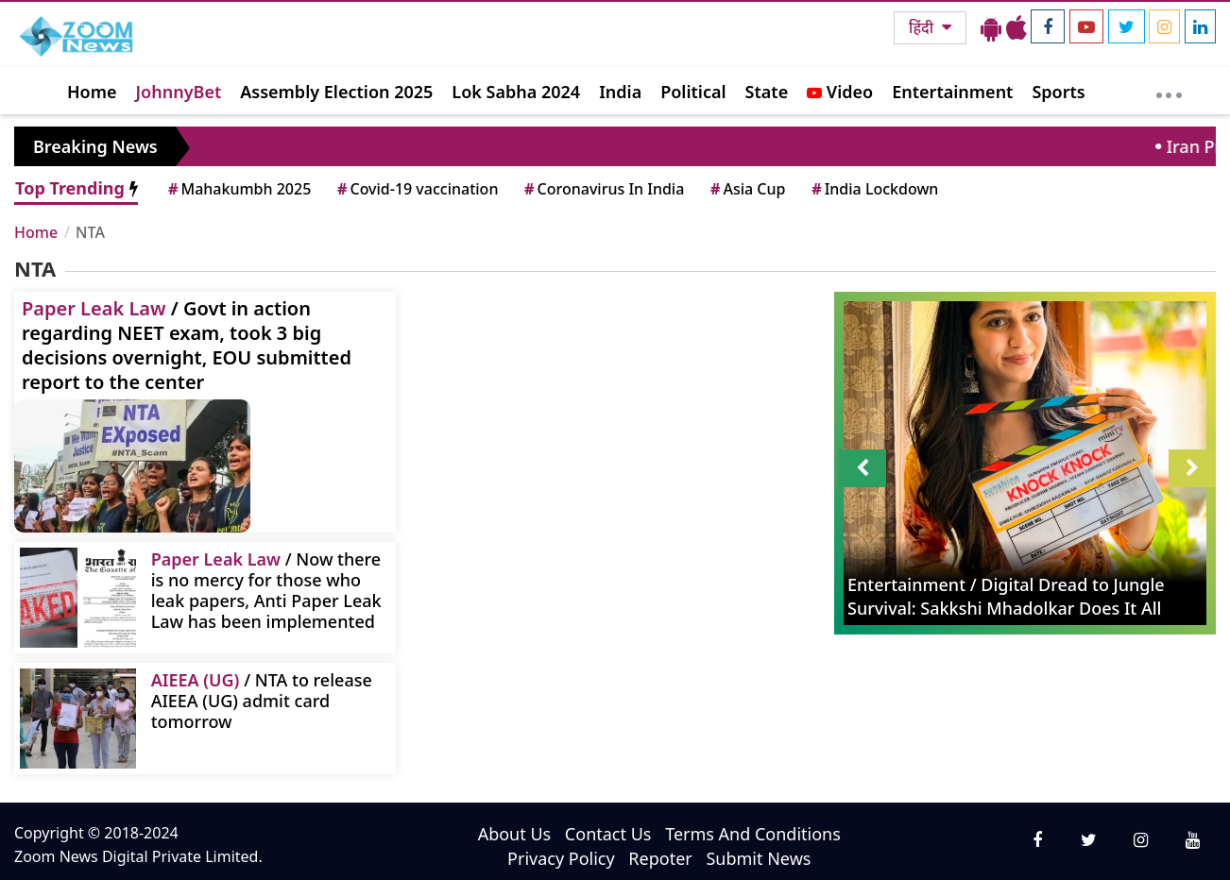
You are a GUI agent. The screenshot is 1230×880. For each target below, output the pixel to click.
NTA (90, 232)
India (620, 91)
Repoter (660, 858)
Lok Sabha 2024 (516, 91)
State (767, 91)
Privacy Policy (561, 858)
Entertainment (952, 91)
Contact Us (608, 833)
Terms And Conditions (753, 833)
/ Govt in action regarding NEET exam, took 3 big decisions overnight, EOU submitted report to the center (186, 345)
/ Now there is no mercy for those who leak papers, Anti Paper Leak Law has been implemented (266, 590)
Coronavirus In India (602, 188)
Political (693, 91)
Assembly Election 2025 (336, 91)
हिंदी (923, 27)
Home (92, 91)
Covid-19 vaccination (416, 188)
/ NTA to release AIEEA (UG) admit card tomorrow (261, 700)
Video (840, 91)
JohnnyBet (179, 91)
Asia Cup (746, 188)
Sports (1058, 91)
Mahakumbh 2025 (238, 188)
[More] (1169, 90)
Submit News (758, 858)
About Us (515, 833)
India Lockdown (873, 188)
